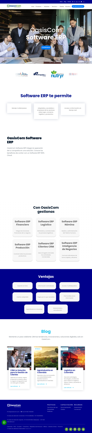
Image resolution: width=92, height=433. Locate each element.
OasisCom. (28, 428)
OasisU (63, 409)
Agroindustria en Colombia (45, 371)
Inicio (32, 6)
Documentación (66, 407)
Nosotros (67, 6)
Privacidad (50, 409)
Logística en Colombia (69, 371)
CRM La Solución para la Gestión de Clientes (19, 372)
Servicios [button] (54, 6)
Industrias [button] (47, 6)
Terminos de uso (52, 407)
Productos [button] (39, 6)
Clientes (62, 6)
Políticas (49, 411)
